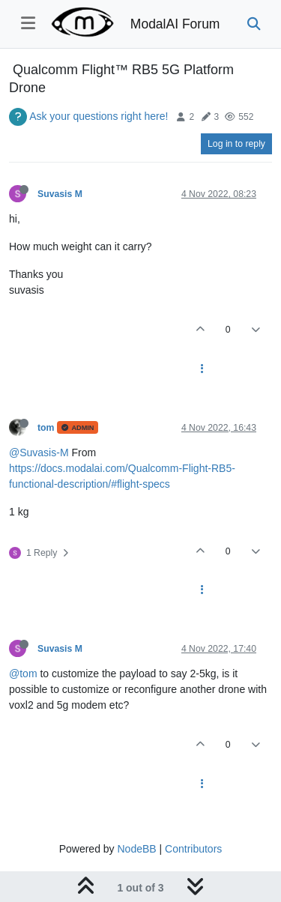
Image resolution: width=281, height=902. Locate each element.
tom (45, 428)
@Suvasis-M (39, 452)
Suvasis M (59, 194)
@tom (23, 673)
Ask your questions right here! (98, 116)
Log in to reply (236, 144)
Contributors (193, 849)
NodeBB (136, 849)
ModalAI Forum (175, 23)
